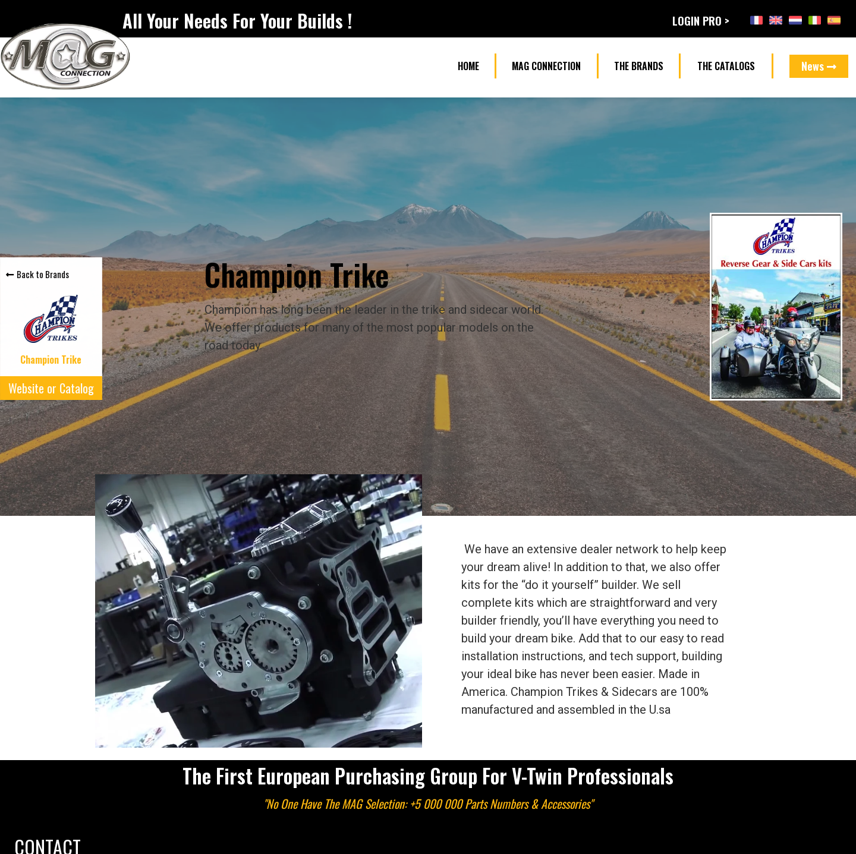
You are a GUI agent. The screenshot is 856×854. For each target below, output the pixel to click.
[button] (468, 65)
